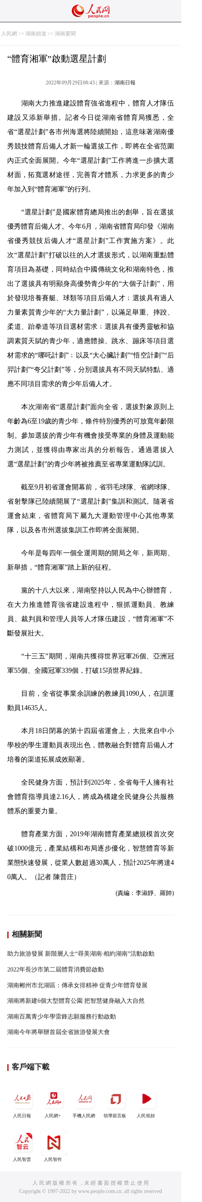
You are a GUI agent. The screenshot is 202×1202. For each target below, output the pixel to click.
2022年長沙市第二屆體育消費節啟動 (55, 969)
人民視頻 (146, 1102)
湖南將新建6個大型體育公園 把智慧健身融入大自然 (76, 1000)
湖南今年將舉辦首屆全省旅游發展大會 (58, 1032)
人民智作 (53, 1145)
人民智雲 (22, 1145)
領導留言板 (115, 1102)
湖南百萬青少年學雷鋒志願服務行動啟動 (61, 1016)
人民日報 (22, 1102)
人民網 (9, 34)
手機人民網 (84, 1102)
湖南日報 (125, 83)
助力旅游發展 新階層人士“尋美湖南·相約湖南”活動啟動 (80, 953)
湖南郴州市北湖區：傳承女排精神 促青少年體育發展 (77, 985)
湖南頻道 (35, 34)
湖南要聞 (65, 34)
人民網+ (53, 1102)
